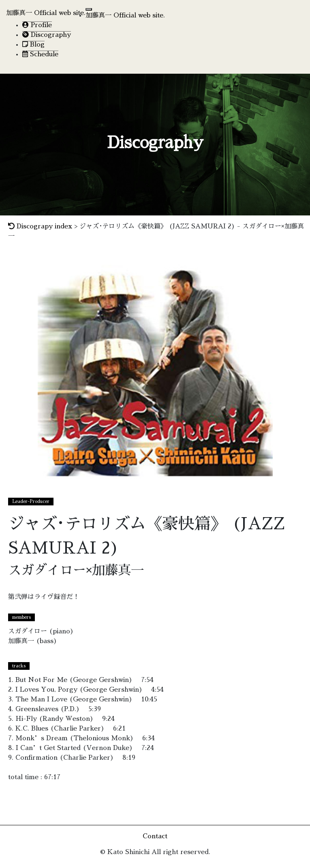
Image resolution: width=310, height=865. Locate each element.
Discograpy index (40, 226)
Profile (37, 24)
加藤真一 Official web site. (46, 13)
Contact (155, 836)
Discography (46, 34)
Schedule (40, 54)
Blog (33, 44)
